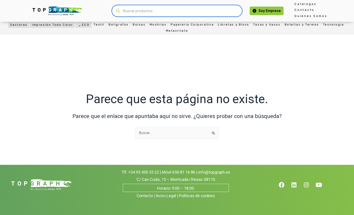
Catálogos (305, 4)
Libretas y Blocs (233, 24)
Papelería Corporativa (192, 24)
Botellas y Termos (302, 24)
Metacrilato (177, 30)
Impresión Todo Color (52, 24)
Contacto (304, 10)
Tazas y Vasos (267, 24)
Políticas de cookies (197, 195)
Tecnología (333, 24)
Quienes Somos (310, 16)
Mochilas (158, 24)
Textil (99, 24)
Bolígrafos (119, 24)
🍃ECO (83, 24)
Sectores (19, 24)
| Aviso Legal (165, 195)
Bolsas (139, 24)
